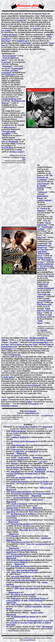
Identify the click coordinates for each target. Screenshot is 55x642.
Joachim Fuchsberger (45, 264)
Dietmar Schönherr (44, 258)
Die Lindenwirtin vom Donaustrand (44, 245)
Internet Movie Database (27, 427)
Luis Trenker (6, 30)
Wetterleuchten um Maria (21, 524)
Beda (26, 600)
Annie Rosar (41, 251)
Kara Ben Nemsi (31, 344)
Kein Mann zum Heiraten (20, 566)
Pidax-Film (24, 158)
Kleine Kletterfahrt (18, 445)
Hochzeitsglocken (9, 56)
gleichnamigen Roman (37, 598)
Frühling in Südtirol (18, 437)
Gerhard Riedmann (9, 99)
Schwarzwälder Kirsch (19, 554)
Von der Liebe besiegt (19, 504)
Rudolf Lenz (46, 538)
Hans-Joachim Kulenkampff (45, 287)
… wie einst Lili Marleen (20, 498)
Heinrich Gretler (37, 612)
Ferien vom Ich (16, 449)
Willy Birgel (48, 276)
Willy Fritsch (19, 588)
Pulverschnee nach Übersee (21, 492)
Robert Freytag (45, 488)
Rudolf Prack (22, 41)
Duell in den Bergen (9, 34)
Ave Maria (15, 455)
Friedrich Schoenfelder (33, 606)
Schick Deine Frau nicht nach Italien (25, 572)
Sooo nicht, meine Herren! (21, 576)
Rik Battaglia (7, 349)
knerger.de (35, 404)
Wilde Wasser (16, 604)
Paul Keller (27, 43)
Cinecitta (36, 28)
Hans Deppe (5, 41)
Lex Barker (17, 344)
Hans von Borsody (44, 316)
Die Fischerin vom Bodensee (21, 494)
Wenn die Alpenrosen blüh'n (21, 477)
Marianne (14, 463)
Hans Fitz (30, 544)
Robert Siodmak (46, 340)
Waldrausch (42, 192)
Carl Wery (42, 461)
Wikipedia (32, 411)
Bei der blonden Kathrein (45, 186)
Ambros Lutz (11, 602)
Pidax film (43, 330)
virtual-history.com (31, 413)
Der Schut (13, 342)
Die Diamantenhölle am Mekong (23, 616)
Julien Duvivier (9, 127)
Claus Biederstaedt (44, 304)
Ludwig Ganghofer (44, 200)
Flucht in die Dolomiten (20, 482)
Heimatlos (14, 536)
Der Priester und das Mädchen (22, 550)
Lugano (4, 399)
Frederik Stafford (8, 377)
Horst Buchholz (7, 148)
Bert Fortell (33, 530)
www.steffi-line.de (29, 640)
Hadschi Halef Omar (9, 346)
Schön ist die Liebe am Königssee (23, 580)
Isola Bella (15, 586)
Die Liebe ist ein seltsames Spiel (23, 594)
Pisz (37, 16)
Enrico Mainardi (34, 385)
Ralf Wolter (46, 344)
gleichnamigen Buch (40, 342)
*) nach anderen (6, 415)
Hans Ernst (41, 237)
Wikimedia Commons (9, 406)
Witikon (29, 402)
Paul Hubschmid (28, 340)
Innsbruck (22, 20)
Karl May (5, 344)
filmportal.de (47, 427)
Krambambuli (17, 68)
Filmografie (15, 355)
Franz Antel (6, 62)
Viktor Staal (23, 530)
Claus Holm (44, 249)
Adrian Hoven (10, 75)
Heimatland (7, 66)
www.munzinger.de (47, 415)
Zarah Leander (23, 457)
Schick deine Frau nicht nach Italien (45, 311)
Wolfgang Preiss (12, 508)
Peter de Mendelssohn (10, 141)
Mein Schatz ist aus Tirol (20, 542)
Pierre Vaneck (17, 152)
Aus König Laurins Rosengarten (23, 441)
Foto (5, 371)
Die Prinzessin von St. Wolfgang (44, 177)
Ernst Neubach (42, 184)
